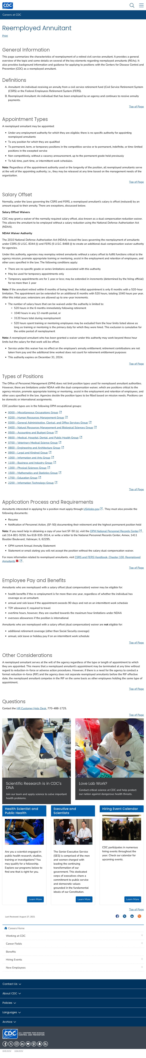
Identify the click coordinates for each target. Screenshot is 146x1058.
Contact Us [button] (12, 984)
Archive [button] (9, 1022)
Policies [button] (9, 1003)
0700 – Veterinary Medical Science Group (35, 442)
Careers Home (16, 928)
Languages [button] (12, 1012)
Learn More (35, 899)
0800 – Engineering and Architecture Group (36, 448)
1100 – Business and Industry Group (32, 463)
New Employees (16, 967)
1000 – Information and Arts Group (31, 458)
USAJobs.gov (93, 509)
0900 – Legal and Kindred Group (30, 452)
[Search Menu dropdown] (132, 5)
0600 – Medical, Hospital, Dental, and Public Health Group (45, 437)
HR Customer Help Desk (31, 708)
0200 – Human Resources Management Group (38, 417)
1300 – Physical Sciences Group (29, 468)
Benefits (11, 951)
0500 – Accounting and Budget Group (33, 432)
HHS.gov (7, 1051)
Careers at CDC (12, 15)
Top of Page (136, 106)
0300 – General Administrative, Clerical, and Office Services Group (50, 422)
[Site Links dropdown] (141, 5)
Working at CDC (15, 936)
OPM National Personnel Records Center (116, 531)
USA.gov (18, 1051)
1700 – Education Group (25, 478)
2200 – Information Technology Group (33, 483)
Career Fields (14, 943)
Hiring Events (14, 959)
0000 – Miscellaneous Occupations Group (35, 412)
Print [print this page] (5, 36)
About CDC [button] (12, 993)
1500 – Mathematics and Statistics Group (35, 473)
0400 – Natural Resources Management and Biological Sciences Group (52, 427)
